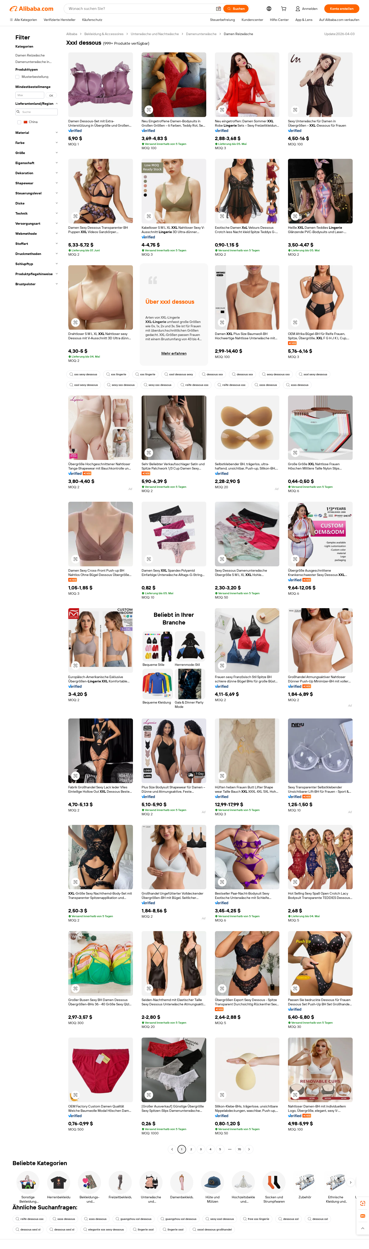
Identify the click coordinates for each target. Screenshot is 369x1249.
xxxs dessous (266, 385)
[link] (362, 1203)
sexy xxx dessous (121, 385)
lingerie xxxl (143, 1229)
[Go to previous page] (172, 1149)
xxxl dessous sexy (178, 374)
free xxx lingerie (256, 1219)
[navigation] (37, 592)
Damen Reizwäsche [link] (238, 34)
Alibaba (71, 34)
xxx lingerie (116, 374)
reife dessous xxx (194, 385)
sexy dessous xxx (276, 374)
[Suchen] (236, 8)
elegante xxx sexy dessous (103, 1229)
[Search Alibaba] (140, 8)
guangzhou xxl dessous (133, 1219)
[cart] (284, 9)
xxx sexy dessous (83, 374)
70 (239, 1149)
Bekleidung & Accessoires (104, 34)
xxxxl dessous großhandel (212, 1229)
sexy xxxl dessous (220, 1219)
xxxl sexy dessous (313, 374)
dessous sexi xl (28, 1229)
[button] (218, 9)
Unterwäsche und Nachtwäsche (155, 34)
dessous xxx (212, 374)
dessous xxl (288, 1219)
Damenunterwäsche (201, 34)
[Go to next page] (249, 1149)
